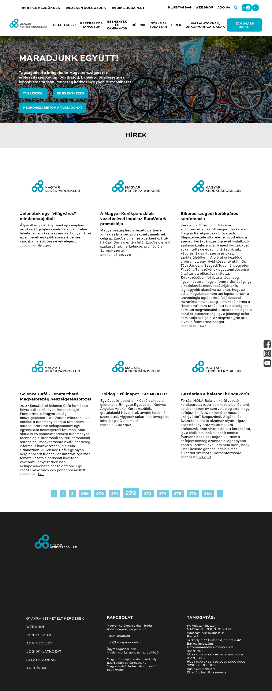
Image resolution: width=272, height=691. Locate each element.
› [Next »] (220, 494)
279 (193, 494)
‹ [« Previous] (54, 494)
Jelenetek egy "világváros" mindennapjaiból (48, 216)
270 (100, 494)
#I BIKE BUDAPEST (128, 8)
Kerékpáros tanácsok (91, 25)
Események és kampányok (117, 25)
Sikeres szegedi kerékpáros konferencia (209, 216)
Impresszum (38, 635)
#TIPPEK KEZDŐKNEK (41, 8)
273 (148, 494)
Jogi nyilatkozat (44, 652)
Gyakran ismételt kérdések (55, 618)
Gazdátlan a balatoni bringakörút (214, 394)
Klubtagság (180, 7)
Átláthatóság (41, 660)
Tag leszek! (33, 93)
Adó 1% (223, 7)
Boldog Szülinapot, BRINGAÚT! (133, 394)
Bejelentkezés (70, 93)
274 (163, 494)
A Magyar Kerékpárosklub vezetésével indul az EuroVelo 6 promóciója (133, 219)
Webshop (204, 7)
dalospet (44, 245)
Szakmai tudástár (158, 25)
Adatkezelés (39, 643)
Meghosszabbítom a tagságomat (52, 107)
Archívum (36, 668)
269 (85, 494)
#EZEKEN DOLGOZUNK (86, 8)
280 (208, 494)
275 (178, 494)
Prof (41, 474)
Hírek (176, 25)
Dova (202, 326)
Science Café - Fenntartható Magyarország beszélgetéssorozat (56, 397)
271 (114, 494)
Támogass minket (245, 25)
